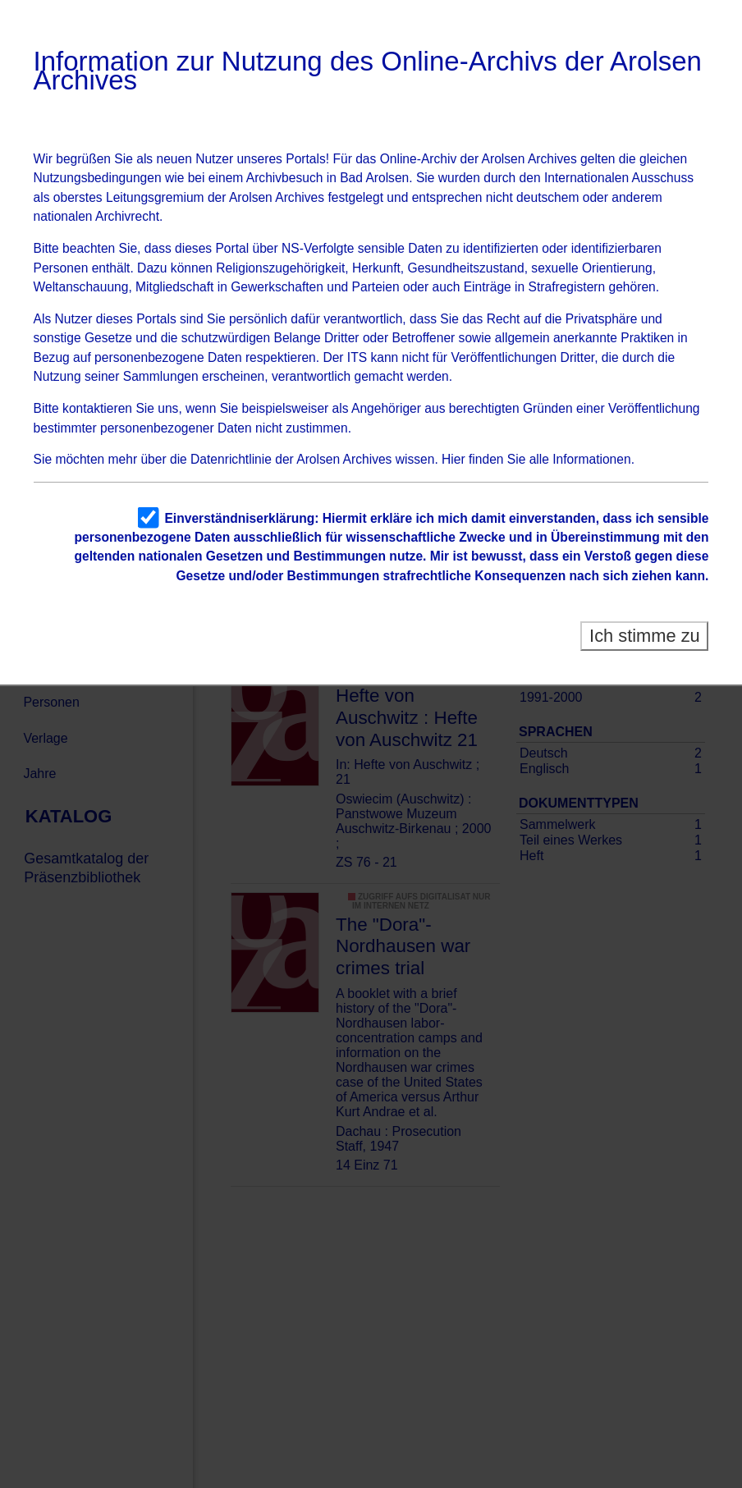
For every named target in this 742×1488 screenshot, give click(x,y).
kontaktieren (97, 408)
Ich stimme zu (644, 635)
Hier (453, 459)
